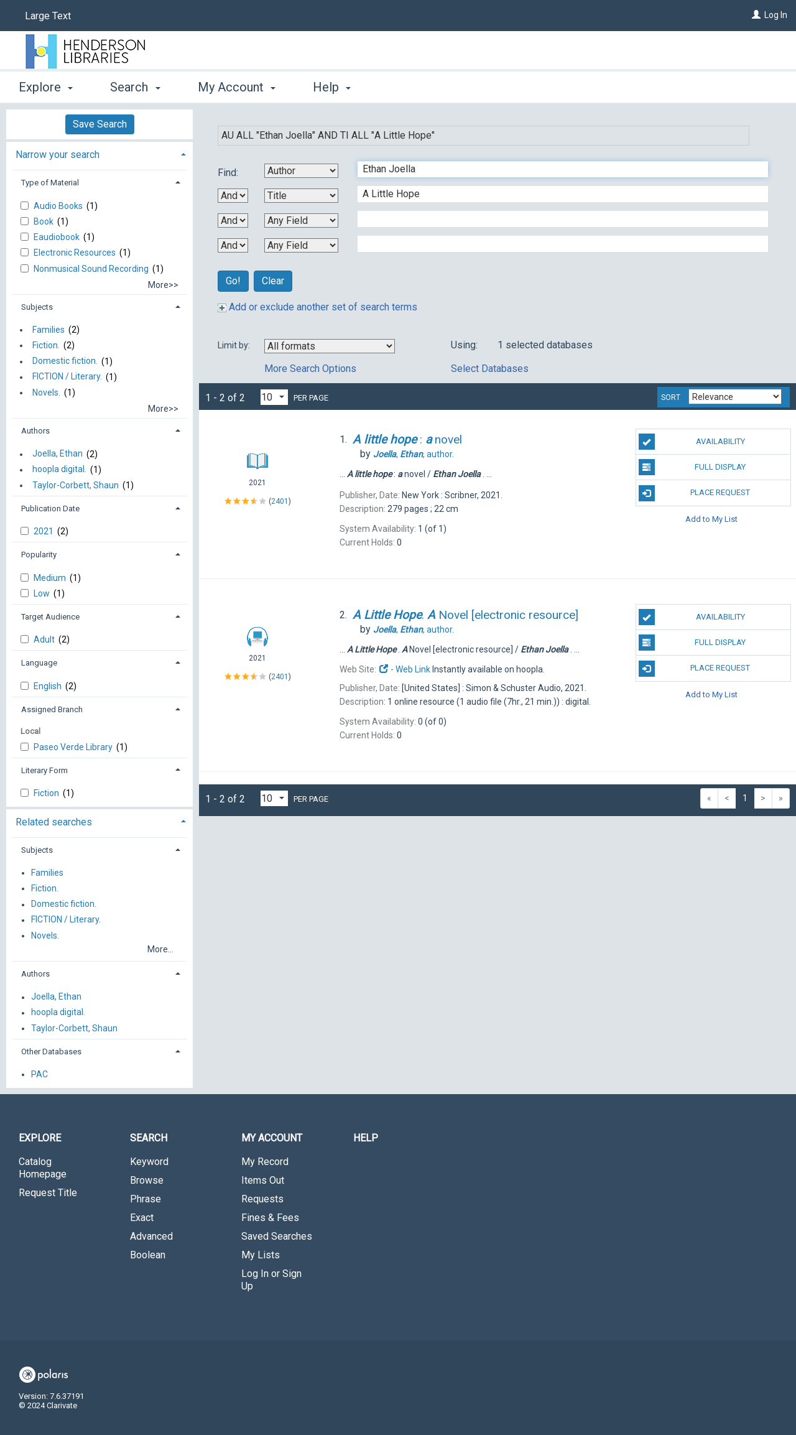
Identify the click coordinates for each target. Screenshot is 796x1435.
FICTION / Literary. (67, 377)
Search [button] (135, 87)
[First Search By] (301, 171)
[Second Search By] (301, 195)
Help (365, 1138)
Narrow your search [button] (58, 154)
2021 (44, 531)
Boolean (147, 1255)
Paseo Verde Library (74, 747)
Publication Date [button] (50, 508)
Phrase (145, 1199)
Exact (142, 1218)
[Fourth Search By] (301, 245)
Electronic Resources (76, 253)
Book (44, 221)
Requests (262, 1199)
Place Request (695, 493)
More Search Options (310, 368)
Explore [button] (46, 87)
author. (413, 454)
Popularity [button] (39, 554)
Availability (692, 442)
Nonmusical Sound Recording (92, 269)
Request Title (48, 1193)
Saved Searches (276, 1236)
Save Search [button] (100, 124)
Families (48, 330)
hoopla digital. (59, 470)
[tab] (99, 153)
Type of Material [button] (50, 182)
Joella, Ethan (57, 454)
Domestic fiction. (65, 361)
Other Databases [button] (51, 1051)
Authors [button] (35, 430)
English (48, 686)
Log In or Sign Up (271, 1280)
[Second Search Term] (556, 194)
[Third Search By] (301, 220)
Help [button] (332, 87)
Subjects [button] (37, 307)
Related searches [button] (54, 822)
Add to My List (711, 519)
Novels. (46, 392)
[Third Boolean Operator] (233, 245)
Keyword (149, 1162)
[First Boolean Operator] (233, 195)
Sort (670, 397)
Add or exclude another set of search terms (317, 307)
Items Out (262, 1180)
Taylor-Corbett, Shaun (75, 485)
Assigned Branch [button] (52, 709)
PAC (39, 1074)
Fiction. (46, 345)
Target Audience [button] (50, 616)
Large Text (48, 16)
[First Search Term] (556, 169)
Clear (273, 281)
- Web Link (404, 669)
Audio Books (59, 206)
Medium (51, 578)
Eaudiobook (57, 237)
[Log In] (756, 15)
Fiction (47, 793)
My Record (265, 1162)
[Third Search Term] (556, 219)
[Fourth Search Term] (556, 244)
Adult (45, 639)
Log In (775, 15)
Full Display (692, 467)
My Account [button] (236, 87)
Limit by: (235, 345)
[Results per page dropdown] (274, 397)
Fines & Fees (270, 1218)
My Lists (260, 1255)
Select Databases (490, 368)
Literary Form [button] (44, 770)
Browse (147, 1180)
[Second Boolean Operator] (233, 220)
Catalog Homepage (43, 1168)
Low (43, 593)
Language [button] (39, 662)
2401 (280, 501)
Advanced (151, 1236)
